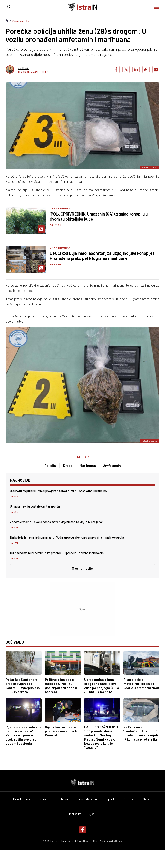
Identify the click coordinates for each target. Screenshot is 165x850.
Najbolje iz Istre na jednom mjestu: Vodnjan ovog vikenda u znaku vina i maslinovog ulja (67, 537)
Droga (67, 465)
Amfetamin (112, 465)
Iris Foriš (23, 68)
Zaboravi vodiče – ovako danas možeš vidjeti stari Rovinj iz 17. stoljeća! (56, 522)
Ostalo (147, 799)
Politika (63, 799)
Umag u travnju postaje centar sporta (35, 506)
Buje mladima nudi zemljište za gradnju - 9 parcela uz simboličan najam (57, 553)
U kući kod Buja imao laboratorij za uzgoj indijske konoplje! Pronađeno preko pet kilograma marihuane (102, 255)
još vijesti (17, 642)
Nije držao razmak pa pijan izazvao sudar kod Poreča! (63, 731)
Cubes (119, 840)
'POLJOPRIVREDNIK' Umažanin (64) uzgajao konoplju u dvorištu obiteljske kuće (99, 216)
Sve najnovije (82, 568)
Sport (110, 799)
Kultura (128, 799)
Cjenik (93, 814)
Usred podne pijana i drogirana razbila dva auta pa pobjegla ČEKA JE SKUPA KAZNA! (101, 685)
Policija (50, 465)
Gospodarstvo (87, 799)
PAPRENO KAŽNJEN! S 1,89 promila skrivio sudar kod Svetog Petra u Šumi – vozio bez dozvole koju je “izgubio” (101, 737)
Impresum (75, 814)
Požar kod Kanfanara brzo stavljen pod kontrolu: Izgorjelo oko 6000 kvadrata (23, 685)
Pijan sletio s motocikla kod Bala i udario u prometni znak (141, 683)
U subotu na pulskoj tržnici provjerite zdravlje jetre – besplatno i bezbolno (58, 491)
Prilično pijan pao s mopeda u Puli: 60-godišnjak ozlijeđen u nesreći (61, 685)
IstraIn (44, 799)
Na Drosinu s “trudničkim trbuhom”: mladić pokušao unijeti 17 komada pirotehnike (140, 733)
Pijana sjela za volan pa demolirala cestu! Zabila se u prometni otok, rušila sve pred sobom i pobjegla (23, 735)
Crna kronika (21, 20)
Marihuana (88, 465)
